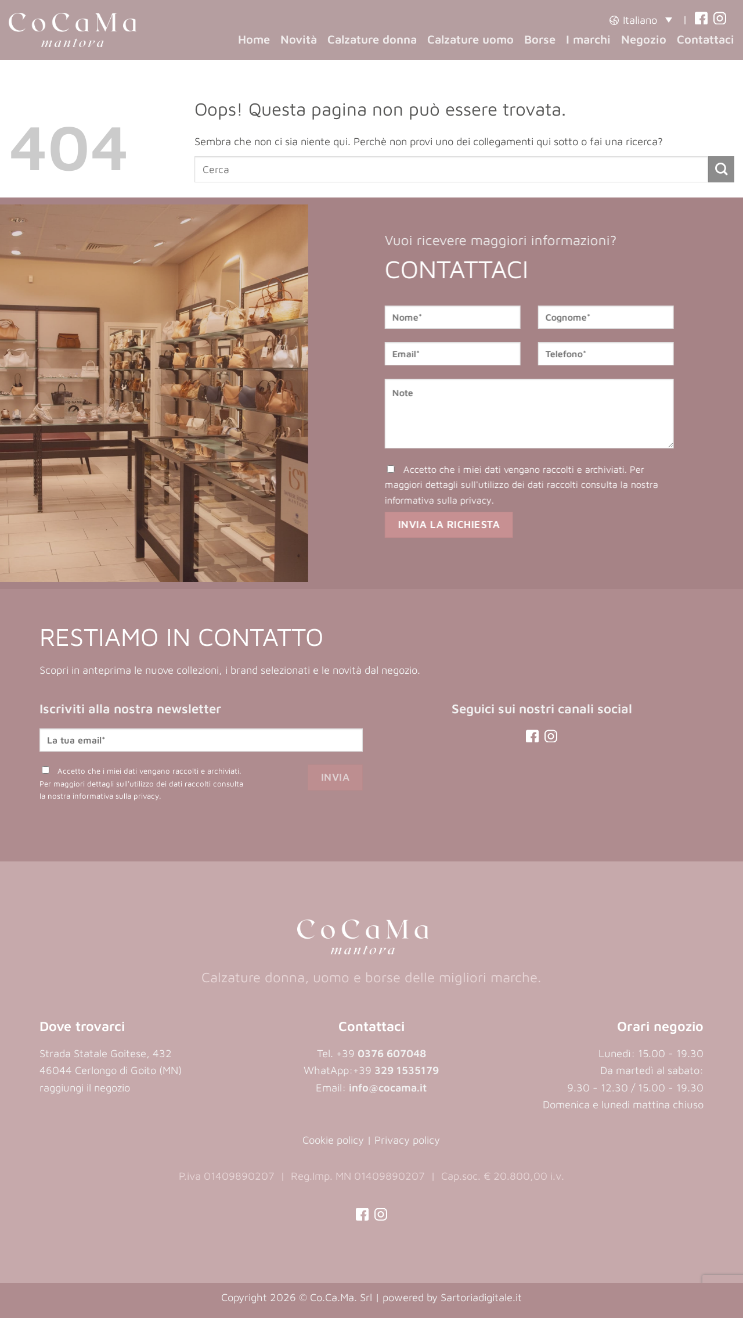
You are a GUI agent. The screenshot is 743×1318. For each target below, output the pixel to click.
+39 (396, 1070)
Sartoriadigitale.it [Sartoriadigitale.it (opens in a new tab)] (481, 1297)
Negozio (643, 39)
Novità (298, 39)
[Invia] (721, 169)
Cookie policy (333, 1139)
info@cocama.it (388, 1087)
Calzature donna (372, 39)
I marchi (588, 39)
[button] (641, 19)
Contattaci (705, 39)
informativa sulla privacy (448, 499)
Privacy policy (407, 1139)
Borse (540, 39)
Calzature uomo (470, 39)
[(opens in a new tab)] (701, 19)
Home (254, 39)
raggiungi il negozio (84, 1087)
